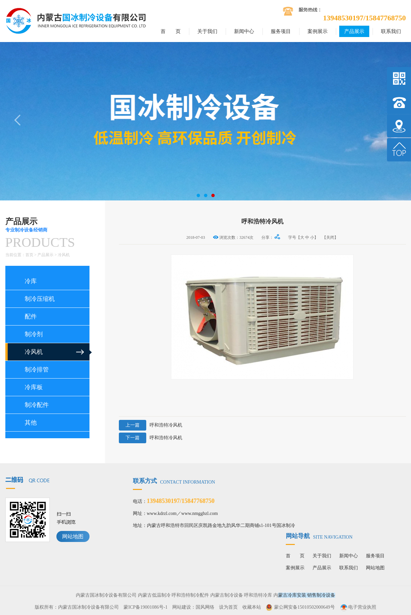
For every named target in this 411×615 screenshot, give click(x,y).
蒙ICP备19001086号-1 (145, 607)
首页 (29, 254)
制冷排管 (37, 369)
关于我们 (207, 31)
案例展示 (317, 31)
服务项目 (281, 31)
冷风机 (64, 254)
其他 (31, 422)
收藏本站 (251, 607)
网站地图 (72, 536)
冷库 (31, 281)
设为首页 (228, 607)
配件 (31, 316)
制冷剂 (34, 334)
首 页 (171, 31)
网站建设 (181, 607)
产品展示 (354, 31)
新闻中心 (244, 31)
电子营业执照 (358, 607)
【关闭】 (330, 237)
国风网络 (205, 607)
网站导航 (319, 536)
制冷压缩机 (40, 298)
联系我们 (391, 31)
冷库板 (34, 387)
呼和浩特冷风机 (150, 425)
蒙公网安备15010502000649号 (304, 607)
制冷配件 (37, 405)
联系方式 (174, 481)
